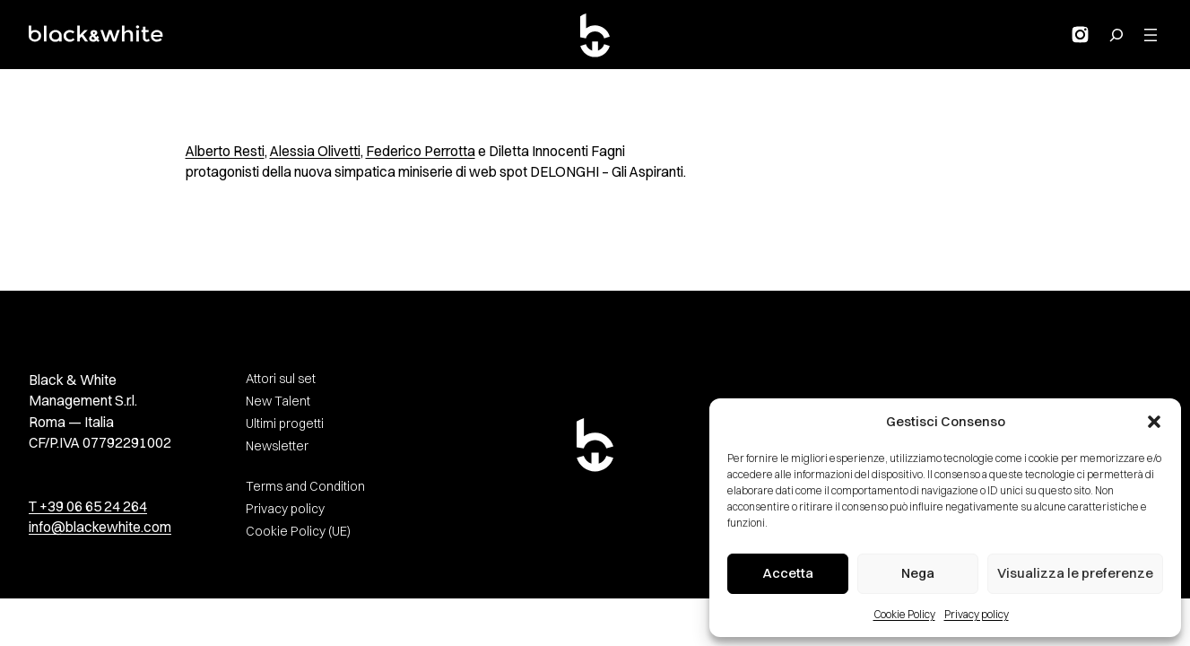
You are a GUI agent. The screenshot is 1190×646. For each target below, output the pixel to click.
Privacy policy (976, 614)
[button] (1154, 422)
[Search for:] (1116, 35)
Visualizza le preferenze (1075, 572)
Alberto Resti (225, 151)
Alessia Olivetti (315, 151)
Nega (917, 572)
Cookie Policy (904, 614)
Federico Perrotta (420, 151)
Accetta (787, 572)
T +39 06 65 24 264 (88, 506)
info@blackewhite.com (100, 527)
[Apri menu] (1150, 35)
